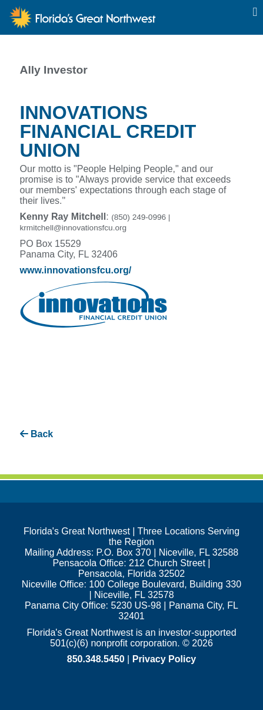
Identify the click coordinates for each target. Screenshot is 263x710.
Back (37, 434)
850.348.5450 (96, 659)
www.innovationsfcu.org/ (76, 270)
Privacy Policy (164, 659)
